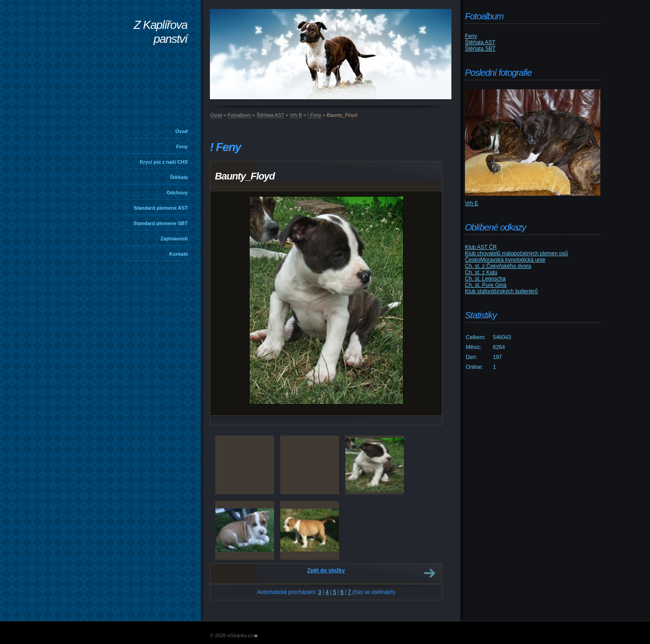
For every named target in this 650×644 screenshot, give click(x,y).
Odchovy (177, 192)
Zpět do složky (326, 570)
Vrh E (471, 203)
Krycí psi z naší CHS (164, 162)
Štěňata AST (270, 115)
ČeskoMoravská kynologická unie (505, 260)
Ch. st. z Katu (481, 272)
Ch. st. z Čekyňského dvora (498, 266)
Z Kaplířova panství (160, 32)
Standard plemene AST (161, 208)
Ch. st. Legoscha (485, 279)
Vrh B (296, 115)
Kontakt (178, 254)
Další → (429, 573)
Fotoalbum (239, 115)
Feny (182, 146)
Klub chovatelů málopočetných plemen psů (516, 253)
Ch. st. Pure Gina (485, 285)
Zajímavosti (174, 238)
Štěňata (179, 177)
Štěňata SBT (480, 49)
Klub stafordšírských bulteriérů (501, 291)
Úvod (182, 131)
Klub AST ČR (481, 247)
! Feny (314, 115)
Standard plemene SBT (161, 223)
